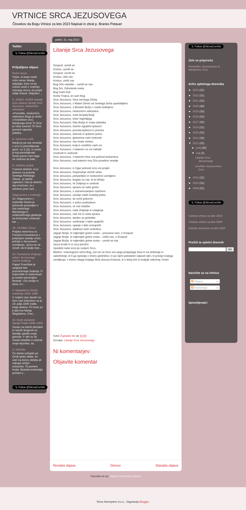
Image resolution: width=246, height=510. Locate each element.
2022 (196, 95)
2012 (196, 177)
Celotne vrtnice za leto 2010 (205, 215)
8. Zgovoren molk (22, 139)
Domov (115, 465)
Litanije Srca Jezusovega (79, 340)
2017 (196, 122)
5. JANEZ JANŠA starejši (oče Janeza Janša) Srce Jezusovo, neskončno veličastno (27, 104)
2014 (196, 137)
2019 (196, 111)
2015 (196, 132)
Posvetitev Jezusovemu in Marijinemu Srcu (204, 68)
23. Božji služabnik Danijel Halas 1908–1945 (27, 321)
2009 (196, 188)
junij (199, 147)
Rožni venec (19, 73)
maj (198, 153)
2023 (196, 90)
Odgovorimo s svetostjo (26, 194)
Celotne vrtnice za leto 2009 (205, 221)
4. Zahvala (18, 349)
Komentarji (199, 287)
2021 (196, 100)
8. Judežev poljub (23, 165)
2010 (196, 183)
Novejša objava (64, 465)
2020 (196, 106)
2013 (196, 143)
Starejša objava (167, 465)
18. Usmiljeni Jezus (24, 227)
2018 (196, 116)
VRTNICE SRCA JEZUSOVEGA (69, 15)
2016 (196, 127)
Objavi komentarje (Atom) (125, 476)
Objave (197, 281)
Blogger (144, 501)
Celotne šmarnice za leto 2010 (207, 228)
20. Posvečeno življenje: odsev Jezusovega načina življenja (27, 257)
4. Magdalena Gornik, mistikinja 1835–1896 (25, 292)
